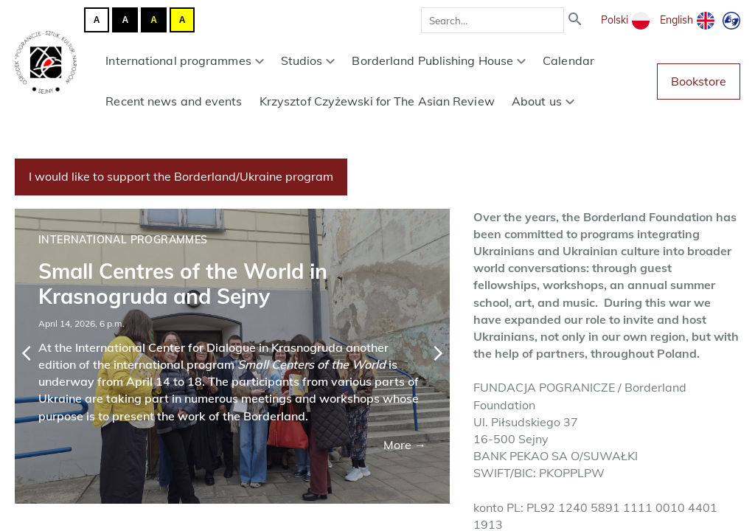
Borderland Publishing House (439, 60)
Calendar (568, 60)
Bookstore (698, 81)
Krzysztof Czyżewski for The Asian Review (377, 101)
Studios (308, 60)
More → (404, 444)
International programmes (184, 60)
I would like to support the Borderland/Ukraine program (181, 176)
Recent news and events (173, 101)
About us (543, 101)
